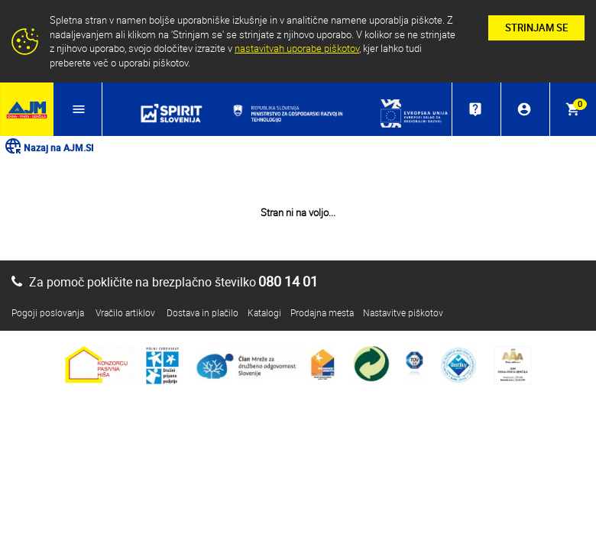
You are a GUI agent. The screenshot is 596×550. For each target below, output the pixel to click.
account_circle (524, 109)
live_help (475, 109)
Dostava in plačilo (202, 312)
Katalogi (264, 312)
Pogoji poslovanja (47, 312)
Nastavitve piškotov (403, 312)
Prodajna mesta (322, 312)
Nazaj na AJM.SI (48, 147)
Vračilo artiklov (125, 312)
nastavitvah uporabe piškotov (297, 48)
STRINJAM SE (536, 27)
